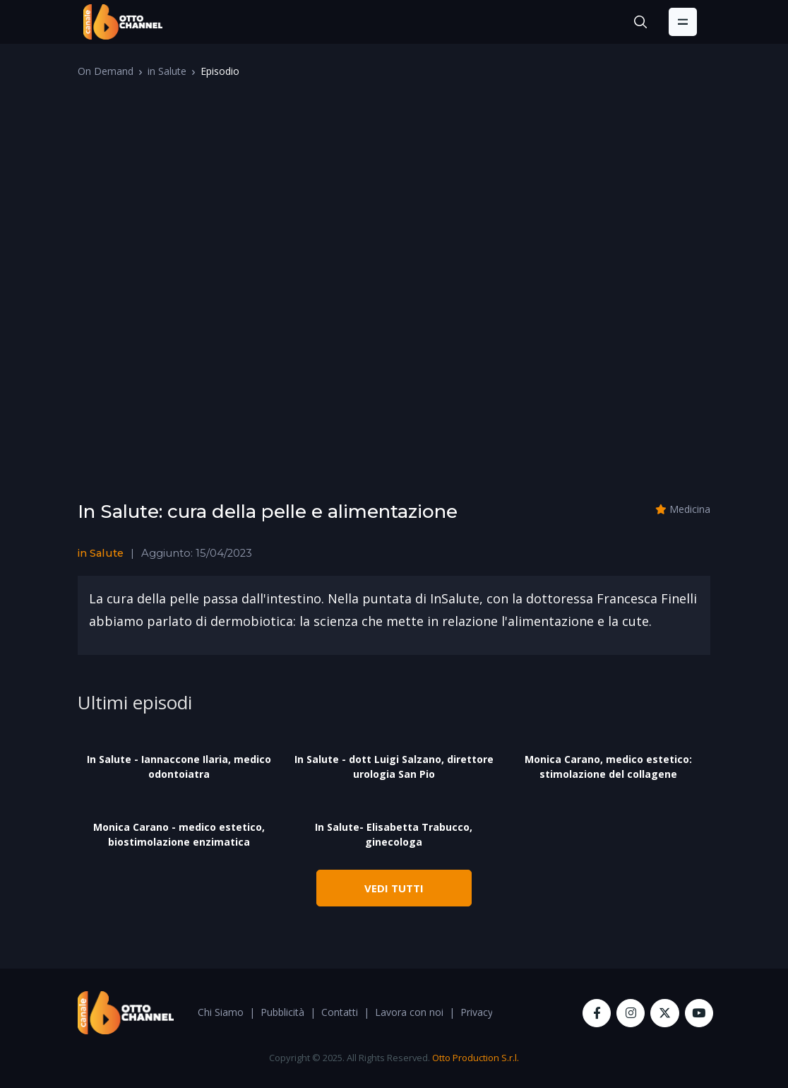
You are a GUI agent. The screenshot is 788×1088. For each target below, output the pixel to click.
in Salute (167, 71)
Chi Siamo (221, 1012)
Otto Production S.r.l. (475, 1057)
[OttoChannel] (122, 22)
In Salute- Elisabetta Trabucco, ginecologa (393, 834)
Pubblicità (282, 1012)
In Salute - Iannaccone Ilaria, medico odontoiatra (179, 766)
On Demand (105, 71)
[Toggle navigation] (683, 22)
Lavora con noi (409, 1012)
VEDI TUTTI (394, 888)
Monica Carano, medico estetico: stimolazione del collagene (608, 766)
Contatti (339, 1012)
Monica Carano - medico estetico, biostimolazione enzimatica (179, 834)
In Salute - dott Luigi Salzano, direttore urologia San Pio (394, 766)
